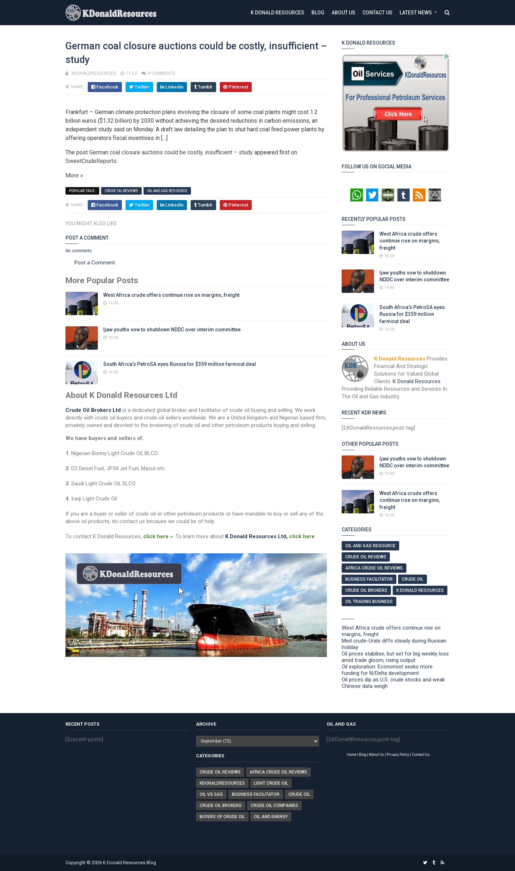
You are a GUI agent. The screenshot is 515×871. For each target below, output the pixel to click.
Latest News (416, 12)
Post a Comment (94, 262)
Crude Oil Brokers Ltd (93, 410)
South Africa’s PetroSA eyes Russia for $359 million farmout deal (179, 364)
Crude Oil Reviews (121, 191)
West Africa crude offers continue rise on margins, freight (171, 295)
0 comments (161, 73)
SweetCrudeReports (91, 161)
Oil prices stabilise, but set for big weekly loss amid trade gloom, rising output (395, 656)
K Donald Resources (277, 12)
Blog (317, 12)
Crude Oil (412, 579)
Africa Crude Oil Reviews (374, 568)
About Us (343, 12)
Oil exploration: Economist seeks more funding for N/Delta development (387, 669)
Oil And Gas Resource (167, 191)
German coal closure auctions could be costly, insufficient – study (171, 152)
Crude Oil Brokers (366, 590)
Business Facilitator (369, 579)
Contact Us (377, 12)
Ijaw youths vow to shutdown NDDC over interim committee (172, 329)
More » (74, 175)
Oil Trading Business (369, 601)
